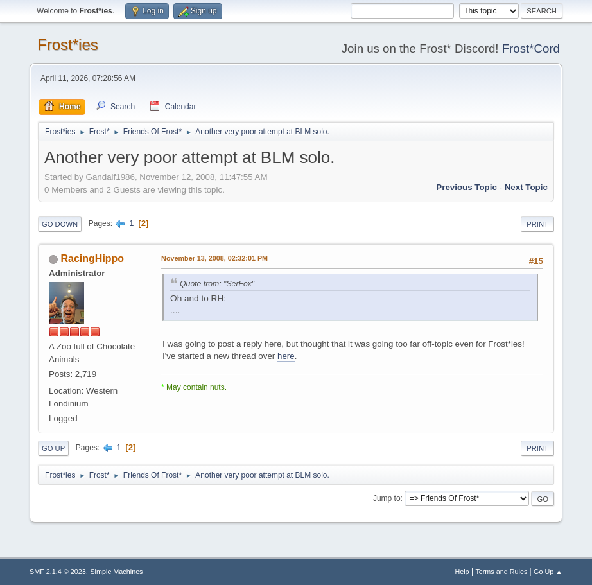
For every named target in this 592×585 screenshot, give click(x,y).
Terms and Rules (501, 571)
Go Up (53, 448)
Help (462, 571)
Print (537, 224)
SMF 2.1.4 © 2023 (58, 571)
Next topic (526, 187)
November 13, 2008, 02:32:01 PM (214, 258)
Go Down (60, 224)
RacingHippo (93, 258)
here (286, 356)
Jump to (387, 498)
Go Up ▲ (548, 571)
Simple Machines (116, 571)
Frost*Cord (531, 48)
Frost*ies (67, 44)
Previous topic (466, 187)
